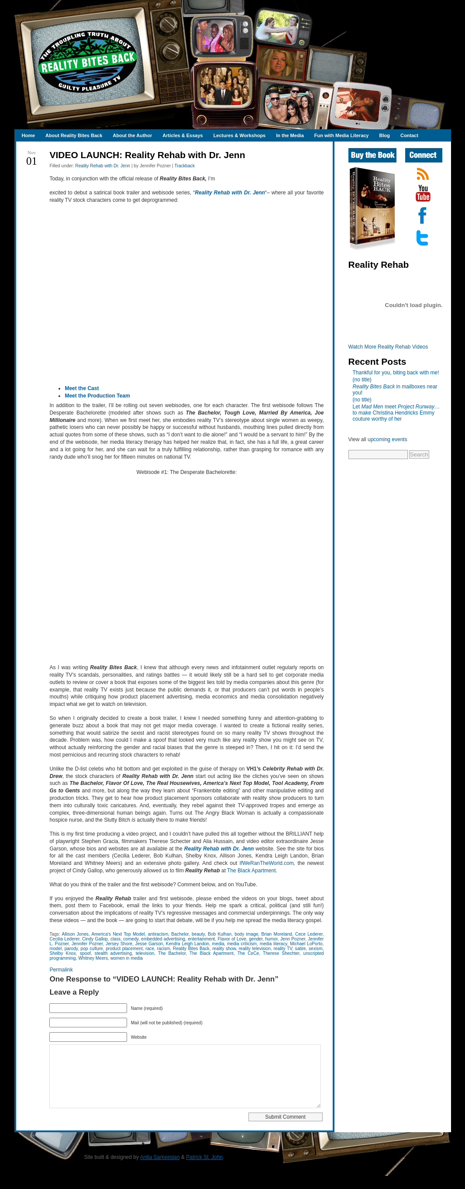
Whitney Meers (93, 958)
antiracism (158, 934)
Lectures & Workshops (240, 135)
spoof (85, 953)
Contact (409, 135)
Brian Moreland (276, 934)
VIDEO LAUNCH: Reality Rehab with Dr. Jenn (147, 155)
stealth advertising (113, 953)
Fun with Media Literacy (341, 135)
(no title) (362, 380)
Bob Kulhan (219, 934)
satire (300, 948)
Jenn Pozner (292, 939)
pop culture (92, 948)
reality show (224, 948)
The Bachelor (172, 953)
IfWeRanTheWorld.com (267, 863)
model (55, 948)
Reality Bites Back (191, 948)
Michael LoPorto (306, 943)
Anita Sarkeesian (160, 1170)
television (145, 953)
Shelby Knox (62, 953)
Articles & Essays (182, 135)
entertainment (201, 939)
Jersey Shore (119, 943)
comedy (130, 939)
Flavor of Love (232, 939)
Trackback (184, 165)
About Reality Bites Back (73, 135)
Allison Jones (75, 934)
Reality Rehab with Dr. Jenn (102, 165)
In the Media (290, 135)
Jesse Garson (149, 943)
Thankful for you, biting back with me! (396, 373)
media (218, 943)
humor (271, 939)
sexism (316, 948)
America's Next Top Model (118, 934)
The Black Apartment (251, 871)
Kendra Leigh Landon (187, 943)
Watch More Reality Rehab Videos (388, 347)
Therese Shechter (281, 953)
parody (71, 948)
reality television (255, 948)
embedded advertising (163, 939)
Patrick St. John (204, 1170)
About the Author (132, 135)
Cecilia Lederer (64, 939)
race (149, 948)
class (115, 939)
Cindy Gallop (95, 939)
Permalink (60, 970)
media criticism (242, 943)
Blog (384, 135)
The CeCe (248, 953)
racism (163, 948)
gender (255, 939)
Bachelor (180, 934)
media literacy (273, 943)
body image (246, 934)
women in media (126, 958)
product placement (124, 948)
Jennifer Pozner (87, 943)
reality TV (282, 948)
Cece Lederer (309, 934)
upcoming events (387, 439)
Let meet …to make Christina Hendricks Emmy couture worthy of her (396, 413)
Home (28, 135)
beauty (198, 934)
